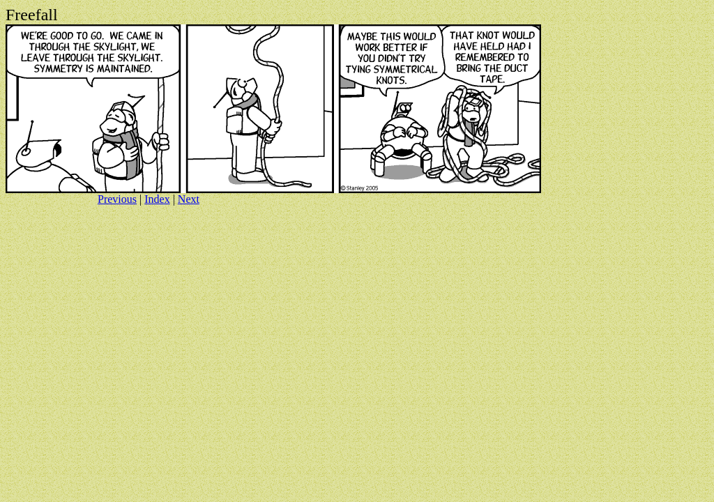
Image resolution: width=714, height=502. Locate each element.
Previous (117, 199)
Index (156, 199)
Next (188, 199)
